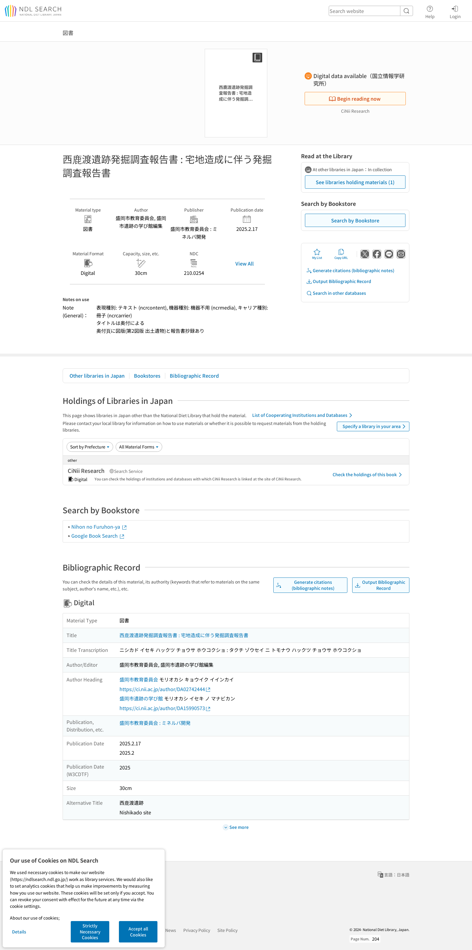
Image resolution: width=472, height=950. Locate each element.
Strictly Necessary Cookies (90, 931)
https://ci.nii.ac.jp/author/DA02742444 (165, 689)
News (170, 930)
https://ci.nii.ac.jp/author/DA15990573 (165, 708)
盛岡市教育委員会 (139, 679)
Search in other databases (336, 293)
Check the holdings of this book (368, 474)
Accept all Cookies (138, 932)
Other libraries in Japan (97, 375)
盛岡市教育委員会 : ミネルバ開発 (155, 722)
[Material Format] (139, 446)
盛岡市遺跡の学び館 (141, 698)
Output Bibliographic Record (338, 281)
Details (19, 932)
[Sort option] (90, 446)
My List (317, 254)
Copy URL (341, 254)
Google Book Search (98, 535)
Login (455, 11)
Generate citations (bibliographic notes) (350, 270)
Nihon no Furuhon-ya (99, 526)
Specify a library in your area (375, 426)
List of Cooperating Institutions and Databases (303, 415)
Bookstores (147, 375)
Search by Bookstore (355, 220)
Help (430, 11)
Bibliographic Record (194, 375)
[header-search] (371, 11)
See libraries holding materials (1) (355, 182)
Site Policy (227, 930)
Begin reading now (354, 98)
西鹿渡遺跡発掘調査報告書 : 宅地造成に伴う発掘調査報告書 (184, 635)
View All (244, 263)
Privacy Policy (196, 930)
